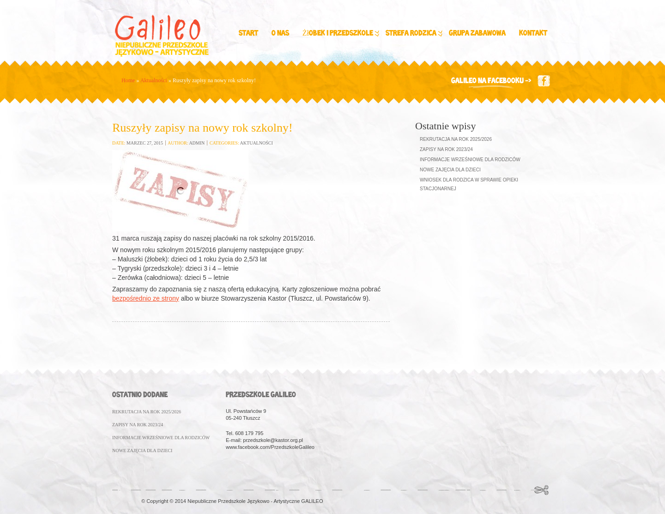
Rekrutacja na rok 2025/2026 (456, 139)
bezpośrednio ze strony (145, 298)
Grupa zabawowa (477, 33)
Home (128, 80)
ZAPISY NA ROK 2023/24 (137, 424)
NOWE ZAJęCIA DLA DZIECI (142, 450)
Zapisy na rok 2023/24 (446, 149)
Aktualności (153, 80)
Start (248, 33)
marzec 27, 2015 (145, 142)
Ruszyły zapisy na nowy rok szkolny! (202, 127)
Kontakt (533, 33)
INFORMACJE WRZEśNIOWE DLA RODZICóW (161, 437)
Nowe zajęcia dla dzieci (450, 169)
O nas (280, 33)
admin (197, 142)
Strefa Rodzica (413, 33)
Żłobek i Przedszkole (340, 33)
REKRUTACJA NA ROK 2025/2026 (146, 411)
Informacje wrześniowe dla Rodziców (470, 159)
